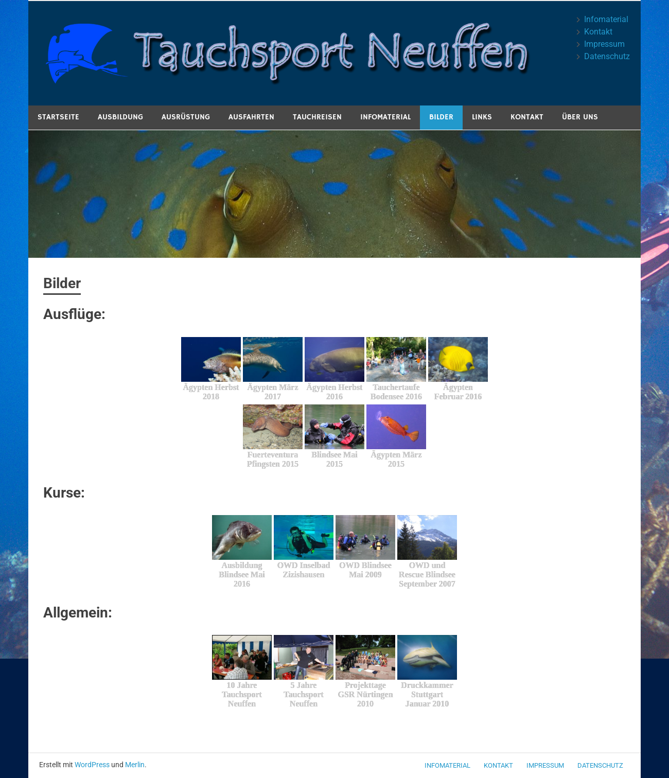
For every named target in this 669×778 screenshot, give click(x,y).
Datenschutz (607, 56)
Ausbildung (120, 117)
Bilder (441, 117)
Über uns (580, 117)
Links (482, 117)
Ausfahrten (251, 117)
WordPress (92, 765)
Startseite (58, 117)
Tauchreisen (317, 117)
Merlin (135, 765)
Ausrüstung (186, 117)
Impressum (604, 44)
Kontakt (598, 32)
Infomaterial (606, 19)
